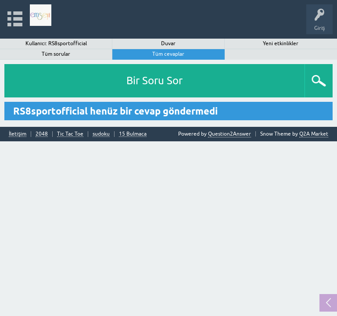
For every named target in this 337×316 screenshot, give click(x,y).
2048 (42, 134)
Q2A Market (313, 134)
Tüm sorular (56, 54)
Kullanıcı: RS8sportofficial (56, 43)
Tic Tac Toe (70, 134)
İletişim (17, 134)
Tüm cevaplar (168, 54)
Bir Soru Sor (154, 80)
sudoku (101, 134)
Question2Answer (229, 134)
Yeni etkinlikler (280, 43)
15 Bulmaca (133, 134)
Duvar (168, 43)
